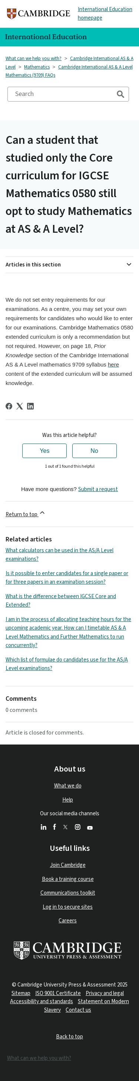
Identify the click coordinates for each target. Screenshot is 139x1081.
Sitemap (20, 993)
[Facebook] (9, 406)
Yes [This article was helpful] (44, 451)
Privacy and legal (105, 993)
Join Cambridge (68, 865)
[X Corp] (19, 406)
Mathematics (37, 67)
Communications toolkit (67, 893)
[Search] (68, 94)
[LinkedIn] (30, 406)
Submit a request (98, 489)
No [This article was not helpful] (94, 451)
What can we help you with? (34, 58)
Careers (68, 921)
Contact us (78, 1010)
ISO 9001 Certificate (58, 993)
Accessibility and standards (41, 1001)
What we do (68, 786)
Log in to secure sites (68, 907)
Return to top (26, 513)
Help (67, 800)
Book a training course (68, 879)
